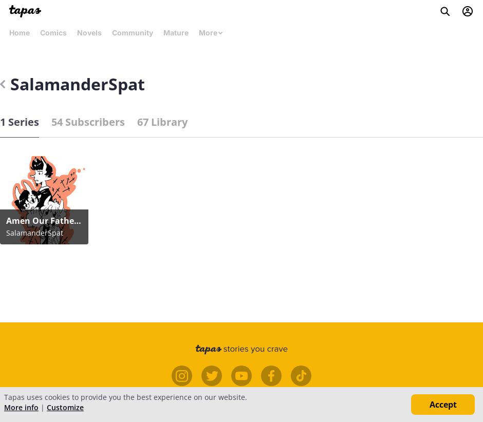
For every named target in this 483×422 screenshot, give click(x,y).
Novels (89, 32)
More (211, 32)
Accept (443, 404)
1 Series (19, 122)
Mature (176, 32)
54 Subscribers (88, 122)
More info (21, 407)
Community (132, 32)
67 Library (162, 122)
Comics (53, 32)
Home (19, 32)
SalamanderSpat (72, 84)
